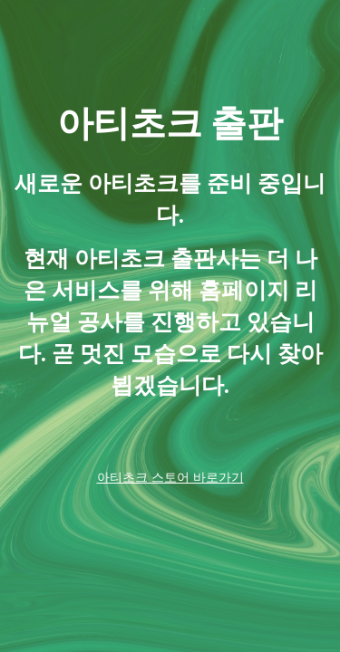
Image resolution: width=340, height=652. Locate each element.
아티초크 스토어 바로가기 (170, 477)
